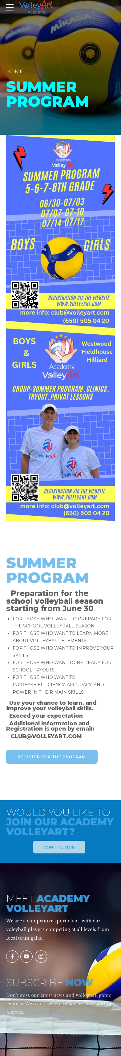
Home (14, 71)
